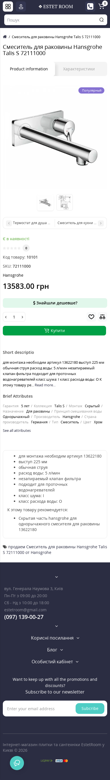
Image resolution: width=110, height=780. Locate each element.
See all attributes (17, 430)
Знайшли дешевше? (55, 303)
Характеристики (79, 69)
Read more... (45, 384)
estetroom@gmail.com (25, 609)
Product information (29, 69)
